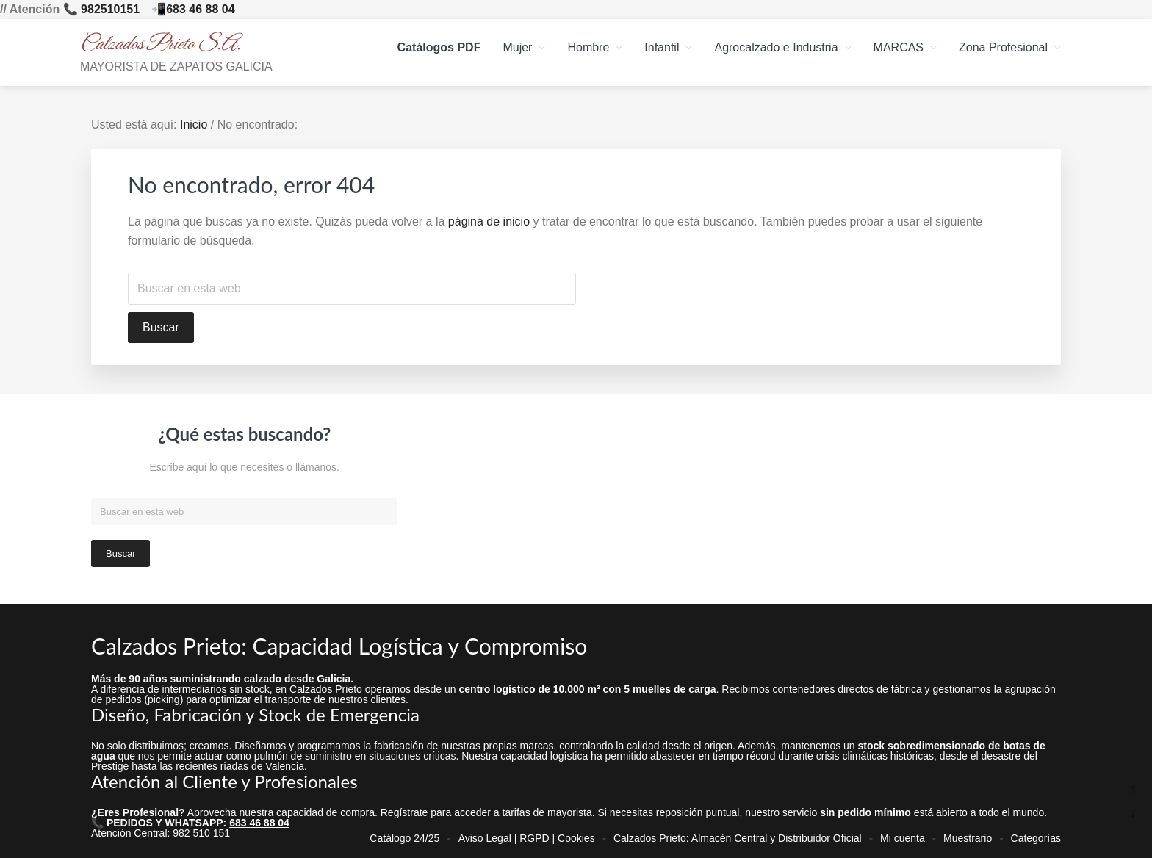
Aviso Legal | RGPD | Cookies (526, 834)
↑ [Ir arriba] (1133, 789)
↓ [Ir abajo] (1133, 812)
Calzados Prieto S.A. (160, 44)
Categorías (1036, 834)
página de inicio (489, 221)
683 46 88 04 (200, 9)
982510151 (110, 9)
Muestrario (967, 834)
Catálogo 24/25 (404, 834)
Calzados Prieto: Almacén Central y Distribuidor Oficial (737, 834)
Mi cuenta (902, 834)
